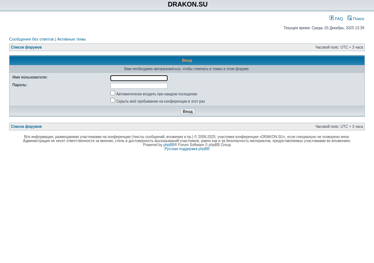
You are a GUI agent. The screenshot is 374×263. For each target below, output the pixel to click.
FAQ (336, 18)
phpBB (168, 145)
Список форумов (26, 47)
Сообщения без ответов (31, 39)
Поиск (355, 18)
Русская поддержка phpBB (186, 149)
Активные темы (71, 39)
